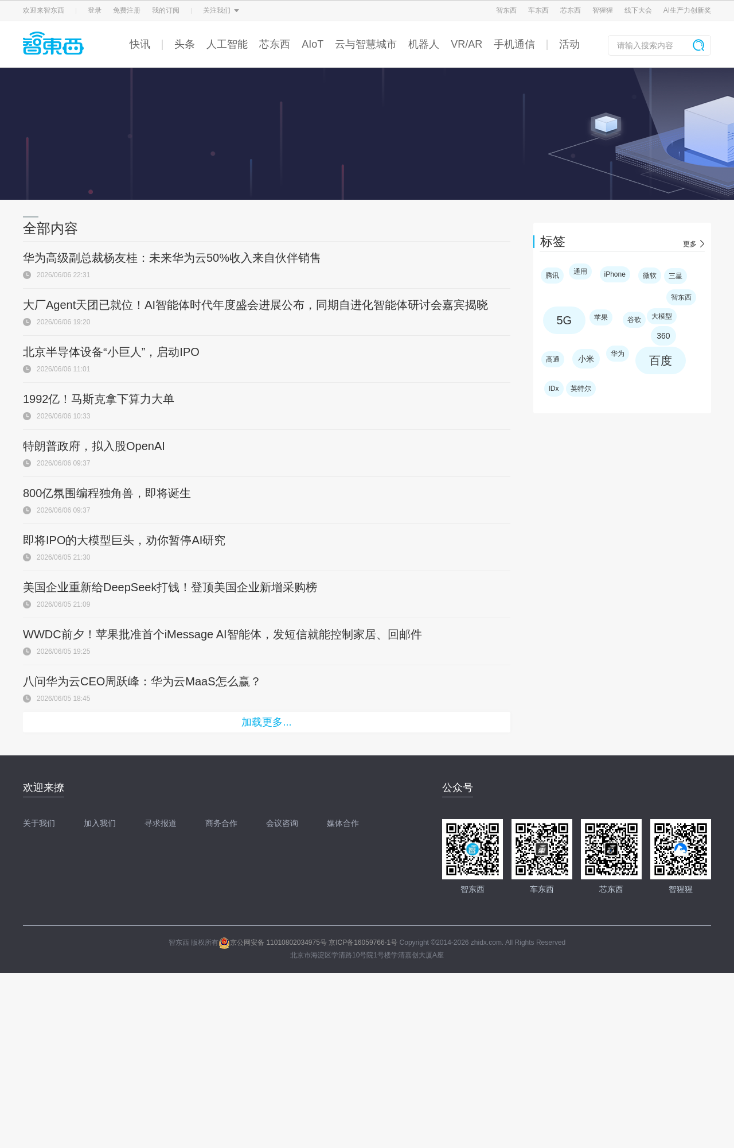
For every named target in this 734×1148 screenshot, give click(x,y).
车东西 (538, 10)
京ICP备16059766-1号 (363, 942)
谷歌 (634, 320)
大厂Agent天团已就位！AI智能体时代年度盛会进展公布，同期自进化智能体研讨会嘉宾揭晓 (255, 304)
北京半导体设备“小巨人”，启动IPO (111, 352)
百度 (660, 360)
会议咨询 (282, 823)
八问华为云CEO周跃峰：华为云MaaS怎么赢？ (142, 681)
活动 (569, 44)
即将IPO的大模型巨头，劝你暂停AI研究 (124, 540)
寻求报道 (161, 823)
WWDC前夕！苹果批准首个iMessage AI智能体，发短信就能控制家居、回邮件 (222, 634)
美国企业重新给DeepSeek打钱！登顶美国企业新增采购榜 (170, 587)
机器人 (423, 44)
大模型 (661, 316)
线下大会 (638, 10)
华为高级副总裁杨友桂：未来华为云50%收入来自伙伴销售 (172, 257)
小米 (586, 358)
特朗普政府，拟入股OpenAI (94, 446)
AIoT (312, 44)
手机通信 (514, 44)
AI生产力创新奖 (687, 10)
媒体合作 (343, 823)
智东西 (506, 10)
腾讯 (552, 276)
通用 (580, 271)
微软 (650, 276)
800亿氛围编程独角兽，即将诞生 (107, 493)
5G (564, 320)
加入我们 (100, 823)
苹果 (601, 317)
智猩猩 (602, 10)
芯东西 (570, 10)
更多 (690, 244)
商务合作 (221, 823)
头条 (184, 44)
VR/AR (466, 44)
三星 (675, 276)
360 (663, 335)
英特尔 (581, 389)
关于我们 (39, 823)
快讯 (140, 44)
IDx (554, 389)
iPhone (615, 274)
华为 (617, 354)
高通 (553, 359)
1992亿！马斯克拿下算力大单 (99, 399)
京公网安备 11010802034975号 (272, 942)
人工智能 (227, 44)
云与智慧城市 (366, 44)
